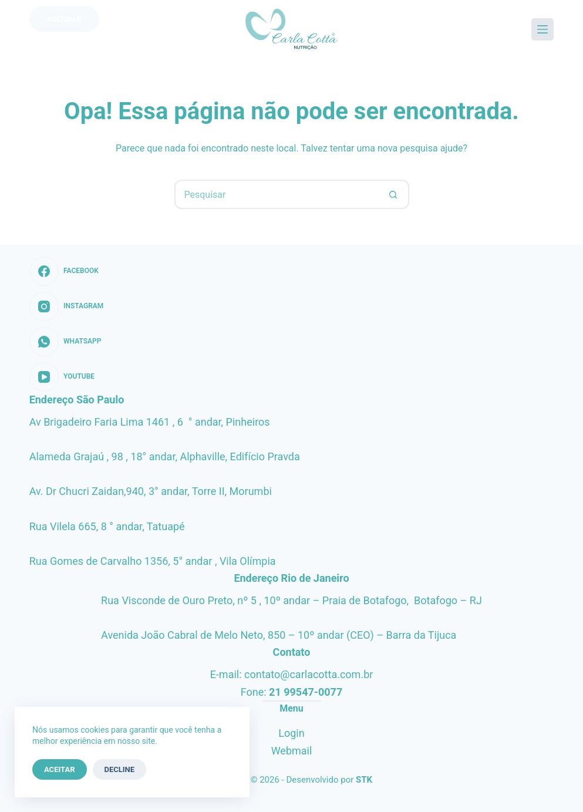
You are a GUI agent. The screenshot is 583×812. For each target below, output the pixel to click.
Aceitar (59, 769)
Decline (120, 769)
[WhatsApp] (66, 341)
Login (291, 733)
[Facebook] (66, 271)
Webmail (291, 750)
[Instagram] (66, 306)
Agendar (64, 19)
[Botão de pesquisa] (393, 194)
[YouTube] (66, 377)
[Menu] (542, 29)
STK (364, 779)
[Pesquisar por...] (277, 194)
